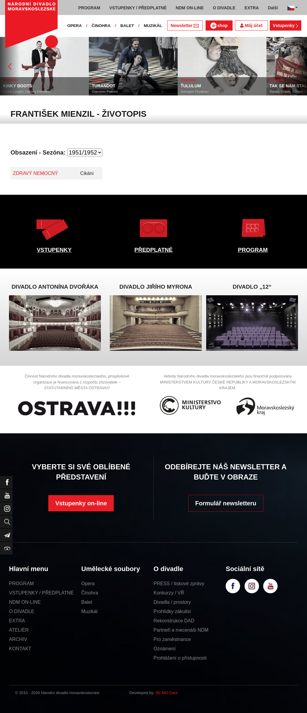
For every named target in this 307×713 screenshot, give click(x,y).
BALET (127, 25)
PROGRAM (253, 250)
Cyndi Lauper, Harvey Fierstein (26, 91)
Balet (86, 602)
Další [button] (273, 7)
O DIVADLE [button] (224, 7)
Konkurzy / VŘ (169, 592)
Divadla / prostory (172, 602)
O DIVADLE (21, 611)
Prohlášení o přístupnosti (180, 657)
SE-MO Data (166, 692)
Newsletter (185, 25)
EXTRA (17, 620)
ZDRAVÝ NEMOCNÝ (35, 173)
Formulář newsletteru (225, 503)
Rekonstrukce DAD (174, 620)
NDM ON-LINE (25, 602)
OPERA (74, 25)
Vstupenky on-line (81, 503)
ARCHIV (18, 639)
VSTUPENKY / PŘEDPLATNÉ (41, 592)
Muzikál (89, 611)
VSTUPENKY (54, 250)
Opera (88, 583)
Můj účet (251, 25)
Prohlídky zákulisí (172, 611)
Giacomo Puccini (105, 91)
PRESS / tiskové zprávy (179, 583)
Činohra (89, 592)
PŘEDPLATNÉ (153, 250)
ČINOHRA (101, 25)
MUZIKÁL (153, 25)
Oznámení (165, 648)
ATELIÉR (19, 630)
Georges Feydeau (194, 91)
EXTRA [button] (252, 7)
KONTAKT (20, 648)
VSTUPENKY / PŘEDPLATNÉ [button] (138, 7)
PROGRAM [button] (89, 7)
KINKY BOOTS (17, 85)
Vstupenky (285, 25)
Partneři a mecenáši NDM (181, 630)
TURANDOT (104, 85)
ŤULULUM (191, 85)
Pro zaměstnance (172, 639)
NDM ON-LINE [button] (190, 7)
